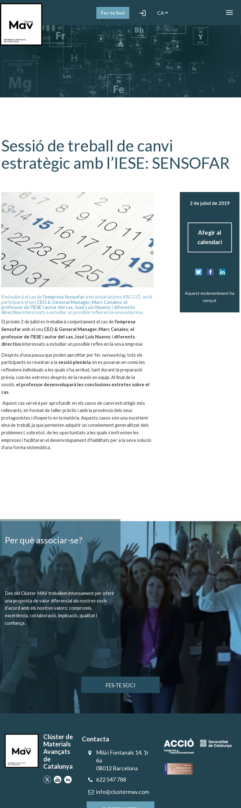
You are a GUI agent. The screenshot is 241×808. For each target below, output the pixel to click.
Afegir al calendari (209, 237)
